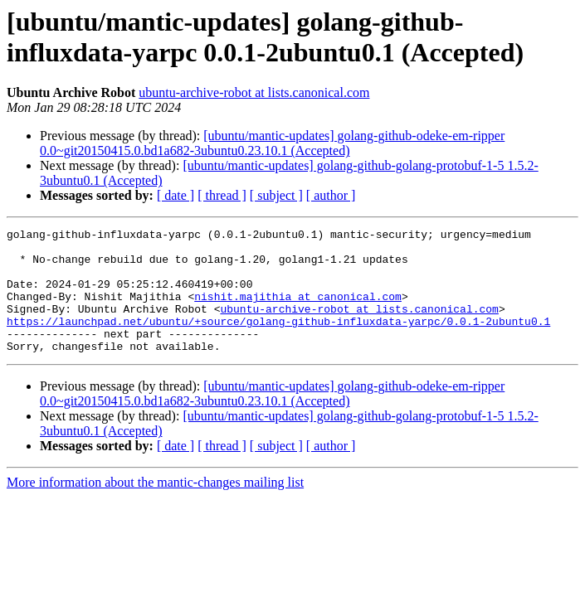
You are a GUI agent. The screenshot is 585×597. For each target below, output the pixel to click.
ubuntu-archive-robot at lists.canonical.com (254, 92)
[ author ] (331, 195)
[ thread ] (221, 195)
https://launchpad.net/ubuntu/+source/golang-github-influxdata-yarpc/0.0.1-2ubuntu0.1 (278, 340)
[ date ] (175, 195)
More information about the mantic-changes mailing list (155, 507)
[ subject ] (276, 195)
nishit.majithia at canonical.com (298, 310)
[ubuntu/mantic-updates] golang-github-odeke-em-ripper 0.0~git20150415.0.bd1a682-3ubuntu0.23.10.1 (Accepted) (272, 143)
